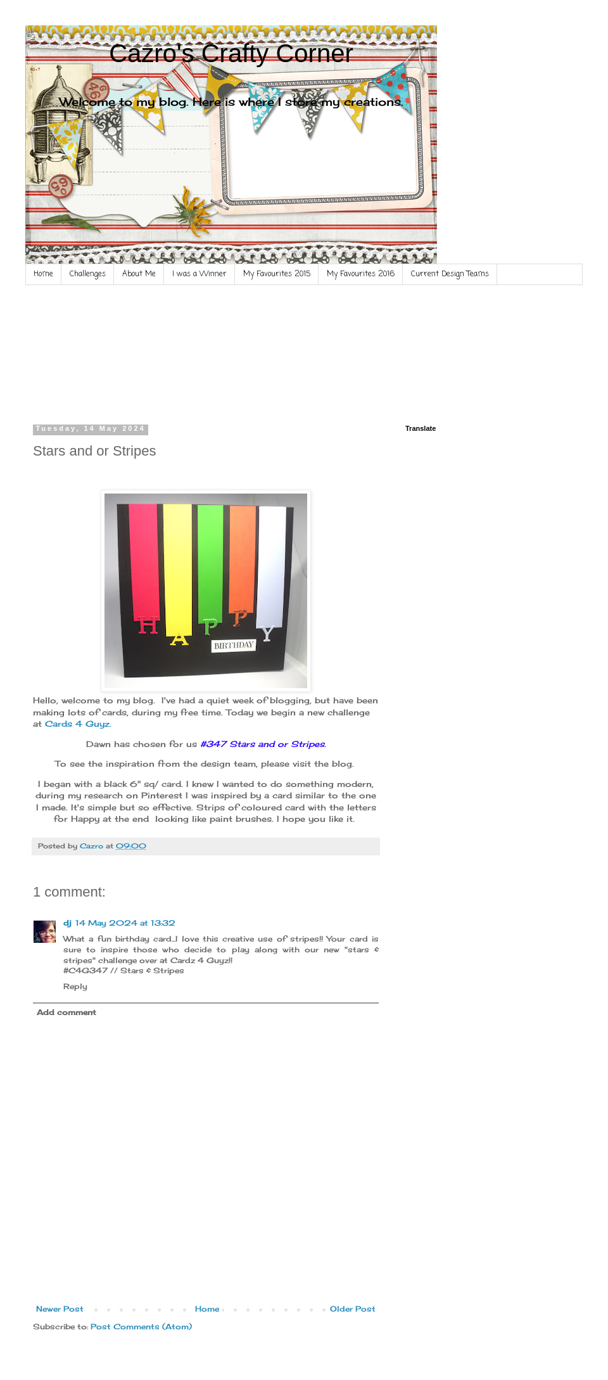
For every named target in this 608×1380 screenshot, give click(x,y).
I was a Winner (199, 274)
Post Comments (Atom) (141, 1326)
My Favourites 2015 (276, 274)
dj (67, 923)
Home (43, 274)
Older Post (353, 1308)
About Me (139, 274)
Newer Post (60, 1308)
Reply (75, 986)
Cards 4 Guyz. (78, 724)
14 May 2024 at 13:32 (125, 923)
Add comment (66, 1012)
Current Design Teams (450, 274)
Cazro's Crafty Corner (231, 53)
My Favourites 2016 (361, 274)
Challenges (88, 274)
